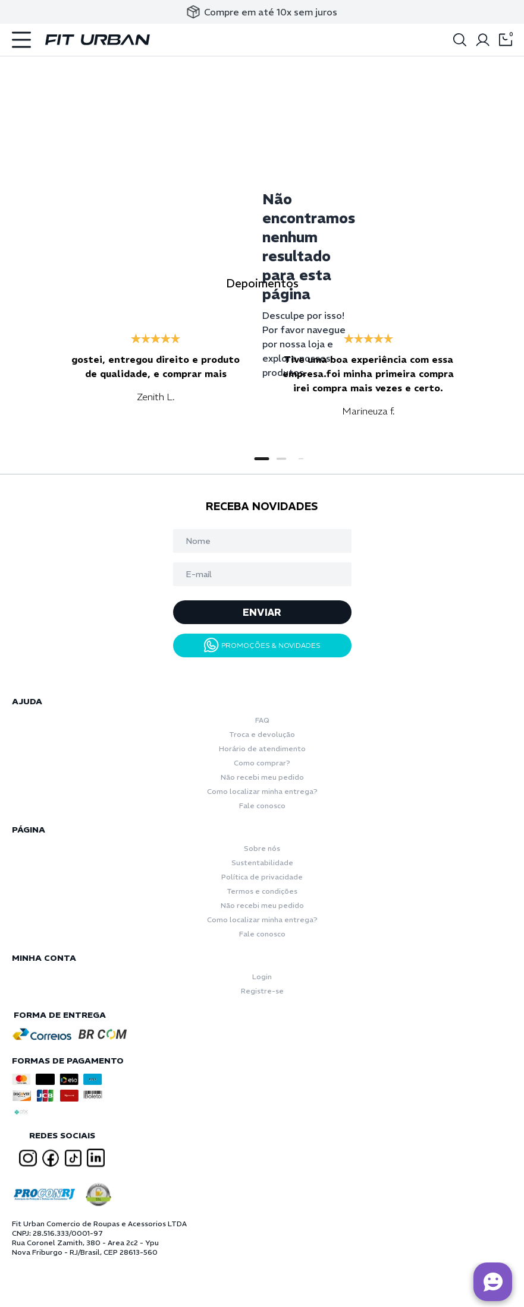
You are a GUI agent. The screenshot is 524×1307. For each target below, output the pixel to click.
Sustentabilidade (262, 862)
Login (262, 976)
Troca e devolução (262, 734)
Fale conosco (262, 805)
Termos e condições (262, 891)
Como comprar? (262, 762)
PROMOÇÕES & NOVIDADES (262, 645)
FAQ (262, 720)
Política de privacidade (262, 876)
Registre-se (262, 990)
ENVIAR (262, 612)
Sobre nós (262, 848)
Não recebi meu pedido (262, 777)
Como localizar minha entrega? (262, 791)
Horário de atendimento (262, 748)
